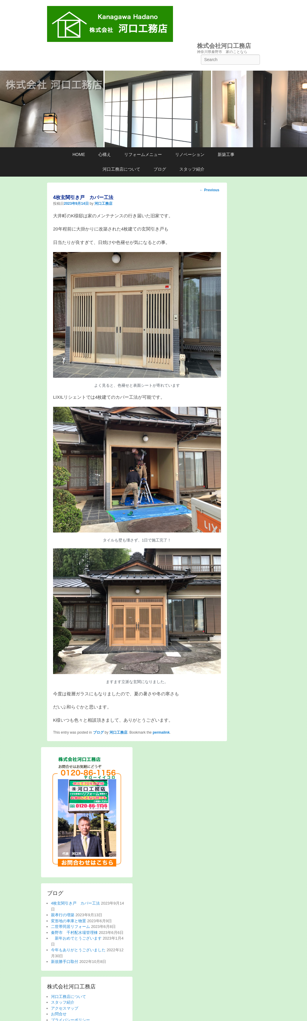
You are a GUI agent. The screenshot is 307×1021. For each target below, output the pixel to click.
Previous (209, 190)
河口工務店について (121, 169)
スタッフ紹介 (191, 169)
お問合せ (59, 1014)
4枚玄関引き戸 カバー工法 (75, 903)
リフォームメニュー (143, 154)
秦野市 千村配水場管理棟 (74, 932)
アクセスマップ (64, 1008)
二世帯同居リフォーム (70, 926)
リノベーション (189, 154)
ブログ (160, 169)
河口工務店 (103, 203)
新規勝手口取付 (64, 961)
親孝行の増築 (62, 915)
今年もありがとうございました (78, 950)
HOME (79, 154)
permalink (161, 732)
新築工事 (226, 154)
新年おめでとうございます (76, 938)
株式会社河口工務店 (224, 46)
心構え (104, 154)
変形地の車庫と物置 (68, 921)
